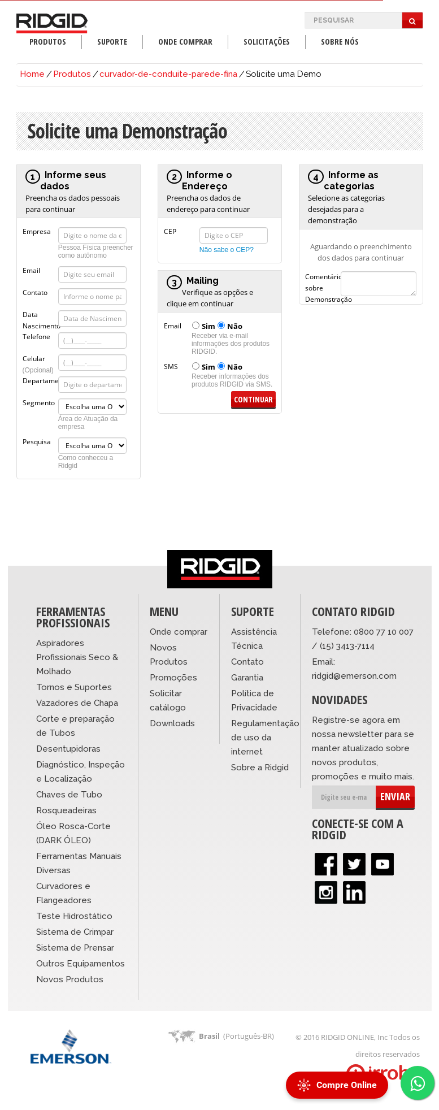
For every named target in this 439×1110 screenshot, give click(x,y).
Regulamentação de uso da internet (265, 737)
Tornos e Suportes (74, 687)
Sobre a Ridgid (260, 767)
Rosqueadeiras (66, 810)
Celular (38, 358)
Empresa (37, 231)
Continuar (253, 399)
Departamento (40, 380)
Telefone (36, 336)
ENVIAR (395, 796)
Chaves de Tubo (69, 795)
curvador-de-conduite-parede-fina (168, 74)
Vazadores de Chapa (77, 703)
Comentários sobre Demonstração (323, 276)
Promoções (173, 678)
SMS (171, 366)
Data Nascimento (40, 314)
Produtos (47, 41)
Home (32, 74)
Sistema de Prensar (75, 948)
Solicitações (267, 41)
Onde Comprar (185, 41)
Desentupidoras (68, 749)
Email (31, 270)
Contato (35, 292)
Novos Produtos (69, 979)
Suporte (112, 41)
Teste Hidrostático (74, 916)
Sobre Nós (340, 41)
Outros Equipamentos (80, 964)
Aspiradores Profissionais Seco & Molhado (77, 657)
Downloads (172, 723)
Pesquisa (37, 441)
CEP (170, 231)
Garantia (247, 678)
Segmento (39, 402)
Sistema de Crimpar (75, 932)
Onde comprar (178, 632)
